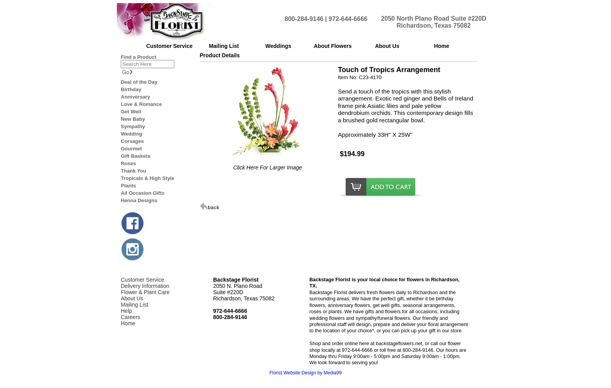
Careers (130, 317)
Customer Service (142, 280)
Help (126, 311)
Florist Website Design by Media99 (305, 373)
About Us (132, 298)
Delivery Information (145, 286)
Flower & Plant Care (145, 292)
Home (128, 323)
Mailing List (134, 305)
